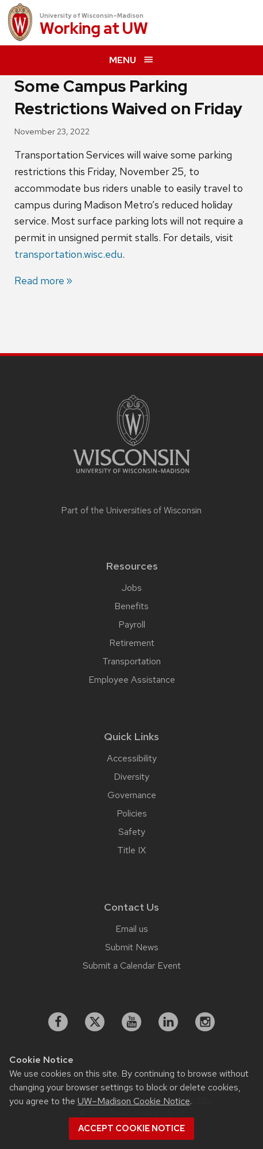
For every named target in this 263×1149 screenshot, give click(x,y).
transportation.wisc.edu (68, 254)
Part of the (131, 510)
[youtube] (131, 1022)
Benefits (131, 606)
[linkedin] (168, 1022)
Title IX (131, 850)
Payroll (131, 624)
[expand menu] (131, 60)
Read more (39, 280)
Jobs (132, 588)
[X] (95, 1022)
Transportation (131, 661)
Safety (131, 832)
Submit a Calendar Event (132, 966)
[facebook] (58, 1022)
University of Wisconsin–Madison (92, 15)
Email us (131, 929)
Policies (132, 813)
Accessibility (132, 758)
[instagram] (205, 1022)
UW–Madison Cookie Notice (134, 1101)
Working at (94, 29)
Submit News (131, 947)
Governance (131, 795)
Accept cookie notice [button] (131, 1128)
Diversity (131, 777)
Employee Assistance (131, 680)
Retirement (131, 643)
